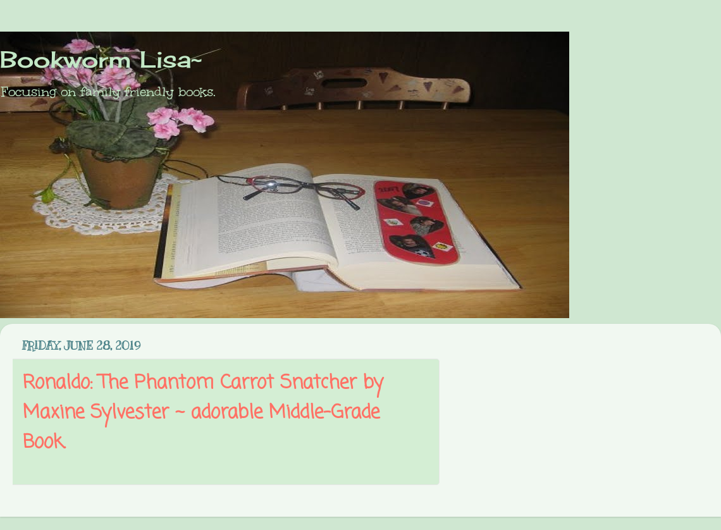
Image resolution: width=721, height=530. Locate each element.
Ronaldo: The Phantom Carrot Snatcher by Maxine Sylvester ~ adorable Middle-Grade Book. (203, 413)
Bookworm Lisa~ (101, 59)
